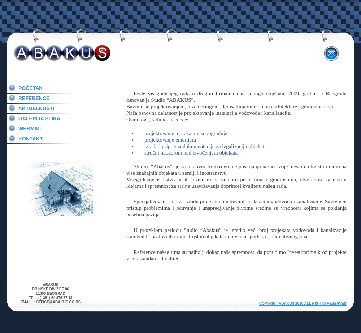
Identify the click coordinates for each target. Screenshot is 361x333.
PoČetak (30, 88)
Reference (33, 98)
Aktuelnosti (36, 108)
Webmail (30, 128)
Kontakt (30, 139)
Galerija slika (39, 118)
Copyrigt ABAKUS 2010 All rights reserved (303, 304)
